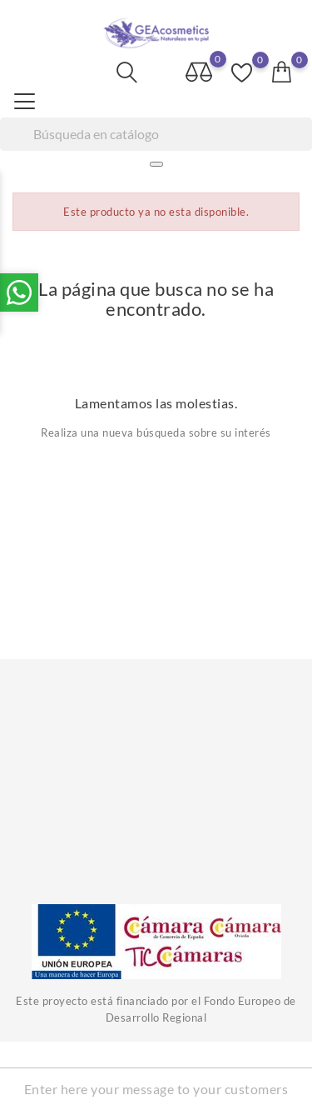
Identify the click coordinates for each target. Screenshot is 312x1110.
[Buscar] (156, 134)
